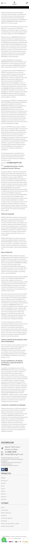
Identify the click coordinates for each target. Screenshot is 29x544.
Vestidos (3, 499)
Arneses (3, 483)
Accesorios (4, 480)
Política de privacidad (7, 526)
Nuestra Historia (6, 512)
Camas (3, 488)
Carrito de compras (6, 518)
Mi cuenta (4, 521)
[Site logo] (14, 3)
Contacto (4, 515)
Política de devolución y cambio (10, 523)
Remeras (3, 494)
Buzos (3, 486)
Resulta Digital (18, 538)
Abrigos (3, 477)
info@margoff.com (14, 162)
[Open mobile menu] (3, 3)
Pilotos (3, 491)
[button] (4, 539)
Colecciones (4, 510)
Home (2, 507)
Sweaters (3, 496)
